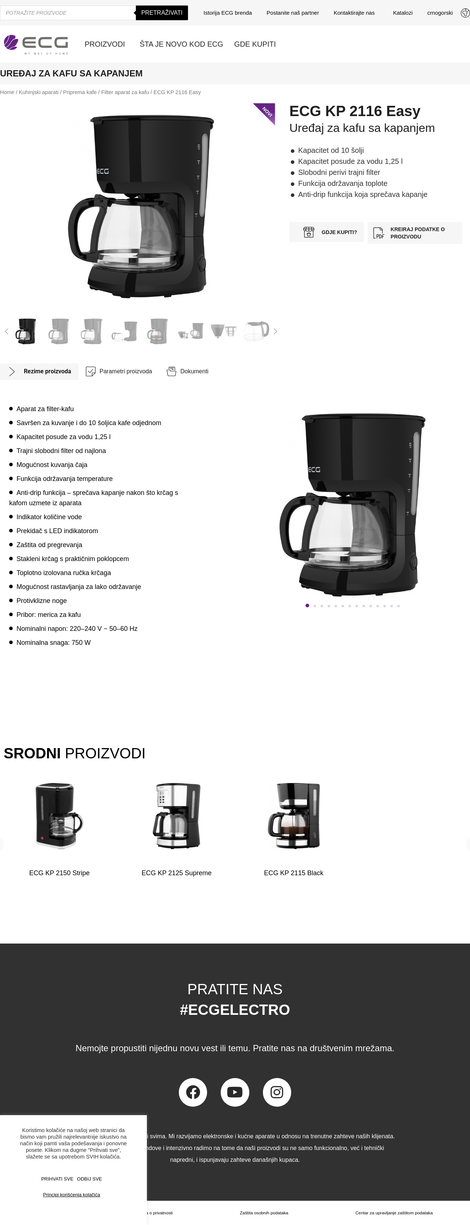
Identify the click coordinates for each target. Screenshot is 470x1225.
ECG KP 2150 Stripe (59, 873)
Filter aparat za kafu (125, 92)
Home (7, 92)
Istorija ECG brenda (227, 13)
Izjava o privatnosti (154, 1212)
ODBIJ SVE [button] (89, 1179)
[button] (7, 331)
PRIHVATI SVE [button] (57, 1179)
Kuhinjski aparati (39, 92)
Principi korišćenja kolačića (71, 1194)
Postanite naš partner (293, 13)
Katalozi (402, 13)
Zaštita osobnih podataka (263, 1212)
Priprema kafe (80, 92)
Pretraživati (161, 13)
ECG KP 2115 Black (293, 873)
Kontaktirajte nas (356, 13)
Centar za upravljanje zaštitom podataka (394, 1212)
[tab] (39, 371)
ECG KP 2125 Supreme (176, 873)
